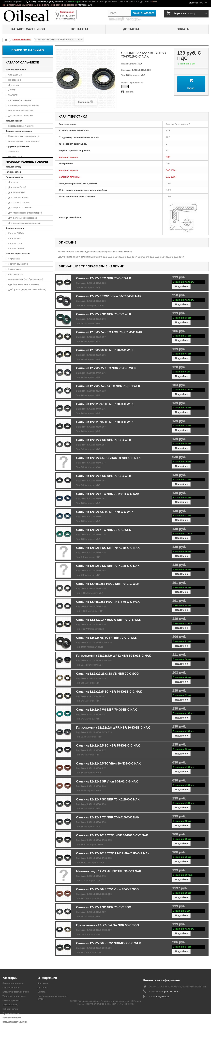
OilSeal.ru (136, 1029)
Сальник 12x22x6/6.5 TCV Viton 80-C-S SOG (107, 889)
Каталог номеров (15, 228)
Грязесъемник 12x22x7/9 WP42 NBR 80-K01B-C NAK (113, 655)
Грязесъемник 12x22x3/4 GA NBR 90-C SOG (107, 925)
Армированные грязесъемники (23, 141)
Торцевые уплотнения (17, 146)
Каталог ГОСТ (15, 243)
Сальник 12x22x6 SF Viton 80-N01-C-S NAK (107, 781)
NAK (139, 63)
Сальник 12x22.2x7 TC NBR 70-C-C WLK (105, 404)
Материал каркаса (68, 170)
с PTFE (11, 90)
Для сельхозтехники (18, 197)
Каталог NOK (14, 238)
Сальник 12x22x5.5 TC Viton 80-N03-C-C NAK (108, 763)
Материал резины (68, 157)
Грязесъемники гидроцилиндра (23, 136)
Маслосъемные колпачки (20, 110)
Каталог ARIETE (16, 248)
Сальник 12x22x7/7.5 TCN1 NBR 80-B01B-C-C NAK (112, 835)
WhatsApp (74, 1)
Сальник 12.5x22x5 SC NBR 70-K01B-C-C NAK (109, 691)
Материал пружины (69, 177)
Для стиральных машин (20, 207)
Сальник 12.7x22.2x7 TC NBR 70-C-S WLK (106, 368)
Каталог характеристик (18, 253)
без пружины (14, 269)
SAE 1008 (171, 170)
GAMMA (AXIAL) (16, 156)
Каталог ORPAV (16, 233)
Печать (130, 92)
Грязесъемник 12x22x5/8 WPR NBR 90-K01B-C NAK (113, 727)
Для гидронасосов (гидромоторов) (25, 213)
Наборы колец (13, 172)
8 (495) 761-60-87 (55, 1)
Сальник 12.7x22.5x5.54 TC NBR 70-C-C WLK (108, 386)
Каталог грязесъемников (19, 131)
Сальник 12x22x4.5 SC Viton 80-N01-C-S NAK (108, 458)
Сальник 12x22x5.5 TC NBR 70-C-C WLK (105, 512)
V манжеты (13, 151)
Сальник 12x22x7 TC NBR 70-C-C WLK (103, 530)
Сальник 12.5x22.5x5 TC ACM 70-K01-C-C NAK (109, 332)
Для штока (13, 85)
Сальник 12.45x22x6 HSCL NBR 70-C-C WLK (107, 583)
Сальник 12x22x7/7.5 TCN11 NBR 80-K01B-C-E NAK (113, 853)
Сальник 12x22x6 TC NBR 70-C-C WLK (103, 278)
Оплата (183, 29)
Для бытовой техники (19, 202)
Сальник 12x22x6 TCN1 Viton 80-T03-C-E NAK (108, 296)
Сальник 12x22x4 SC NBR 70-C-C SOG (103, 907)
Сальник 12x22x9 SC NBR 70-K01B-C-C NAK (108, 565)
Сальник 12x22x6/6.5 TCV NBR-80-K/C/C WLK (108, 943)
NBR (168, 157)
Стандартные (15, 75)
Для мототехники (16, 192)
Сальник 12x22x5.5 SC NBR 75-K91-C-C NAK (108, 745)
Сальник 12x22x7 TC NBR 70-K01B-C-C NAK (107, 817)
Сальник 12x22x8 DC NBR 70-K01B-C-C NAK (108, 548)
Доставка (131, 29)
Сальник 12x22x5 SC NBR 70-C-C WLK (103, 476)
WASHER (13, 95)
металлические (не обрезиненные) (25, 279)
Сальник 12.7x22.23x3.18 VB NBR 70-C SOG (107, 673)
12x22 (125, 86)
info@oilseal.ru (84, 5)
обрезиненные (15, 274)
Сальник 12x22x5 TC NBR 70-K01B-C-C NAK (107, 494)
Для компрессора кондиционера (24, 223)
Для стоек (13, 182)
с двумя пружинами (18, 264)
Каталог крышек (14, 161)
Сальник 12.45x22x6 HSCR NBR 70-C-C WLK (108, 601)
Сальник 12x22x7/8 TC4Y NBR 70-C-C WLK (106, 637)
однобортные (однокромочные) (23, 284)
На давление (14, 80)
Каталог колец (13, 167)
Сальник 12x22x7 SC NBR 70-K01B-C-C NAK (108, 799)
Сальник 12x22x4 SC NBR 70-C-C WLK (103, 440)
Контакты (79, 29)
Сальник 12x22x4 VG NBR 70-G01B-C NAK (106, 709)
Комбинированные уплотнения (23, 105)
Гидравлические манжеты (21, 126)
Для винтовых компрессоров (22, 218)
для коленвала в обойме (20, 115)
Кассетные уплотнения (19, 100)
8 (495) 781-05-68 (37, 1)
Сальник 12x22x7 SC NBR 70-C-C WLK (103, 314)
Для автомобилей (17, 187)
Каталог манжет (14, 121)
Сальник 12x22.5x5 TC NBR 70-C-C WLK (105, 422)
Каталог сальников (28, 29)
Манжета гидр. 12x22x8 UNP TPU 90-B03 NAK (108, 871)
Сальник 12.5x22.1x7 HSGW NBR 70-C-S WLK (108, 619)
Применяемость (14, 177)
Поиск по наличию (27, 50)
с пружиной (14, 259)
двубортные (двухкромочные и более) (27, 289)
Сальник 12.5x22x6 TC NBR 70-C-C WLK (105, 350)
